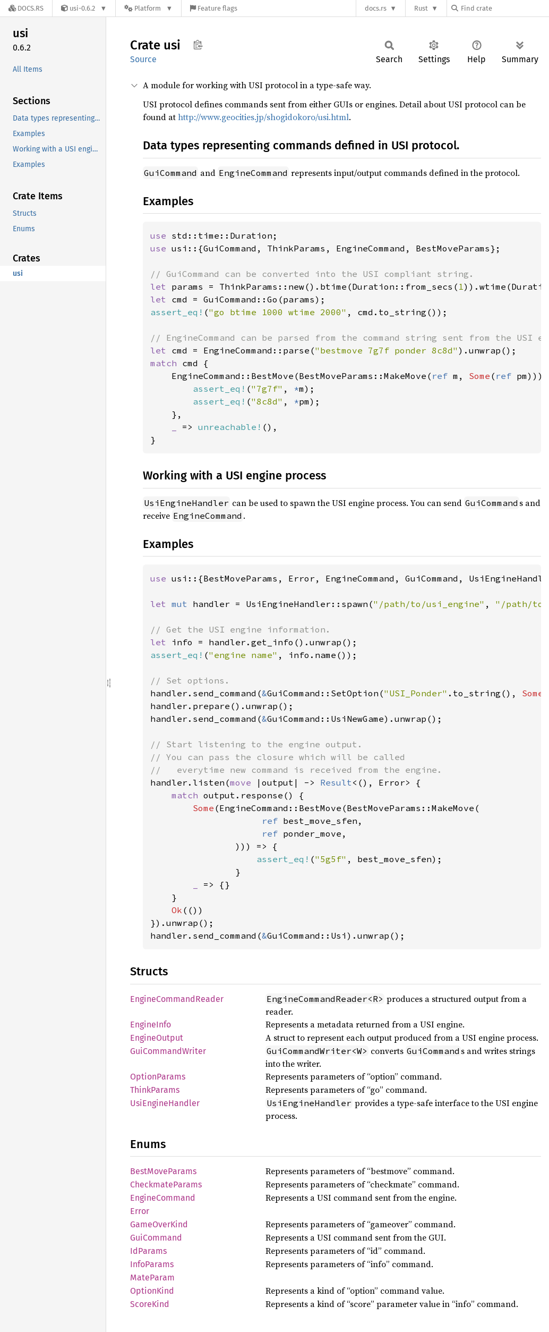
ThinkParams (154, 1090)
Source (143, 59)
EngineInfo (150, 1024)
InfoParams (152, 1264)
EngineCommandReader (177, 999)
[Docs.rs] (26, 8)
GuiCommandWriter (168, 1051)
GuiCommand (156, 1238)
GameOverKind (159, 1224)
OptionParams (157, 1077)
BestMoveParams (163, 1171)
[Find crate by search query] (504, 8)
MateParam (152, 1277)
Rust (421, 8)
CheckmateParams (166, 1184)
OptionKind (152, 1291)
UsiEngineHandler (165, 1103)
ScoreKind (149, 1304)
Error (139, 1211)
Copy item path (198, 45)
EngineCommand (162, 1198)
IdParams (148, 1251)
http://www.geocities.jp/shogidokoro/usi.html (263, 117)
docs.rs (376, 8)
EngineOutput (156, 1038)
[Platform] (148, 8)
